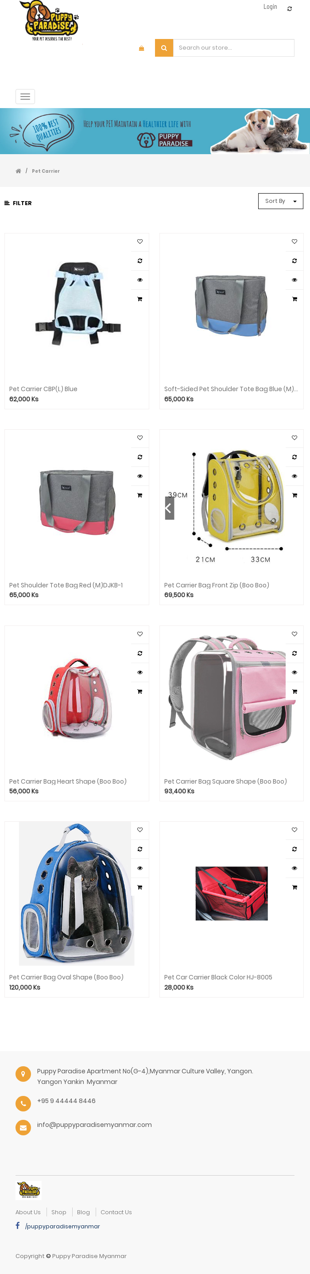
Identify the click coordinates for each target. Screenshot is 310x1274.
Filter (18, 203)
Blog (83, 1212)
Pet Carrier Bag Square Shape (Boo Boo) (225, 781)
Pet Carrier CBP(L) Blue (43, 389)
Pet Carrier (46, 171)
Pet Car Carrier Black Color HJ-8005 (218, 977)
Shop (58, 1212)
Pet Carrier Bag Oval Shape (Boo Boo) (66, 977)
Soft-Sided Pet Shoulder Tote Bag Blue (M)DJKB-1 (231, 389)
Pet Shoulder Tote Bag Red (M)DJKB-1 (66, 585)
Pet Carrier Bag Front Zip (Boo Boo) (216, 585)
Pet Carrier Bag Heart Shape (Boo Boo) (68, 781)
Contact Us (116, 1212)
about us (28, 1212)
